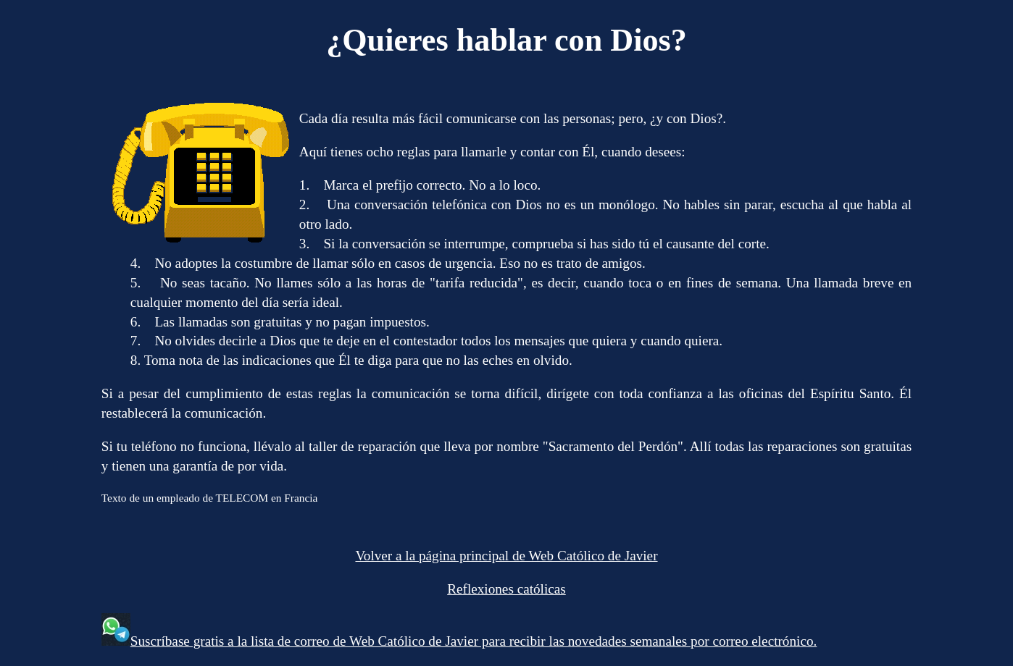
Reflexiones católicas (506, 589)
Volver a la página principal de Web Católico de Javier (506, 555)
